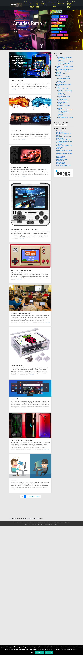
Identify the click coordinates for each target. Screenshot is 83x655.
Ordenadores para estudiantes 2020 (21, 313)
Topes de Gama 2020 (63, 88)
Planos (53, 35)
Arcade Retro (55, 16)
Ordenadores (55, 31)
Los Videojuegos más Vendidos (65, 117)
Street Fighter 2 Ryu (60, 157)
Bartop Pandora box (17, 80)
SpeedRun (58, 148)
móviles (54, 28)
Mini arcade (59, 2)
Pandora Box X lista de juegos (54, 4)
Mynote (40, 518)
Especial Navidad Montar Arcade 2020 (69, 4)
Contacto (50, 1)
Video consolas (56, 38)
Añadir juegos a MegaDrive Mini (63, 165)
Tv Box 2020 (14, 399)
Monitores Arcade (62, 102)
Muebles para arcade (63, 103)
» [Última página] (38, 496)
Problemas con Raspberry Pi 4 (65, 57)
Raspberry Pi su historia (63, 64)
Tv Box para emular (62, 99)
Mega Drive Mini (62, 81)
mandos (60, 22)
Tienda (73, 1)
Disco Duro (55, 19)
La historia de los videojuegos (43, 3)
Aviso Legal (28, 524)
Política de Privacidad (37, 524)
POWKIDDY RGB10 (60, 162)
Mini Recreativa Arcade (63, 100)
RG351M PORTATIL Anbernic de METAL (23, 167)
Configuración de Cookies (50, 524)
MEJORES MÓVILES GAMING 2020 (22, 440)
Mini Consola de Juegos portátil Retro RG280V (25, 229)
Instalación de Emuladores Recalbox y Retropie (32, 4)
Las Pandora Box (16, 130)
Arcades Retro (19, 518)
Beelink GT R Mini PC (61, 163)
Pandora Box (63, 31)
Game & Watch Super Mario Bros (21, 270)
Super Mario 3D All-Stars (61, 159)
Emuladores (62, 19)
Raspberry (26, 1)
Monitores (62, 25)
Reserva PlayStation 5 (61, 156)
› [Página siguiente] (32, 496)
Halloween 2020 (64, 2)
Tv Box (66, 35)
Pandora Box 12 (60, 160)
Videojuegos (65, 38)
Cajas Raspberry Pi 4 (17, 365)
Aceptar (49, 652)
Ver (32, 652)
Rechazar (39, 652)
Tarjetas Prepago (16, 480)
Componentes (63, 16)
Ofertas (60, 28)
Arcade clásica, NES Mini (64, 76)
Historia (54, 22)
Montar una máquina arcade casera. (38, 4)
